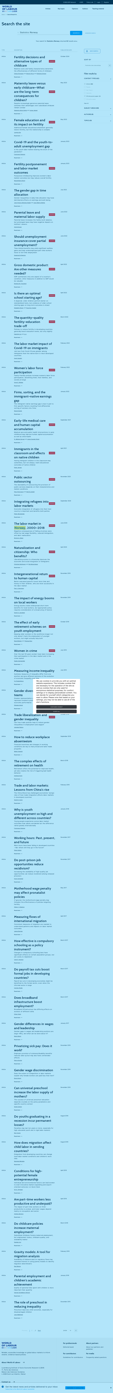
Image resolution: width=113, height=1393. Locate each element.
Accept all (56, 711)
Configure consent (56, 707)
